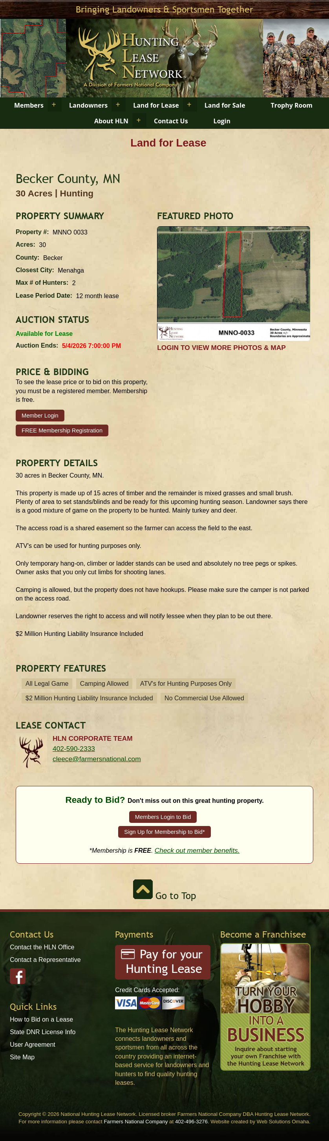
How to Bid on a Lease (41, 1019)
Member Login (40, 415)
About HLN (111, 121)
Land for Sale (225, 105)
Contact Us (171, 121)
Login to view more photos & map (221, 348)
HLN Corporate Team (93, 738)
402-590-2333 (74, 749)
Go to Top (164, 895)
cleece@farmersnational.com (97, 759)
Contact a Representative (45, 959)
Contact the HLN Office (42, 947)
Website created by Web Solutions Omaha (259, 1122)
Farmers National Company (136, 1122)
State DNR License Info (42, 1032)
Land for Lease (156, 105)
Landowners (88, 105)
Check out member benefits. (197, 850)
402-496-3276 (191, 1122)
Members (29, 105)
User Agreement (32, 1044)
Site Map (22, 1057)
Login (222, 121)
